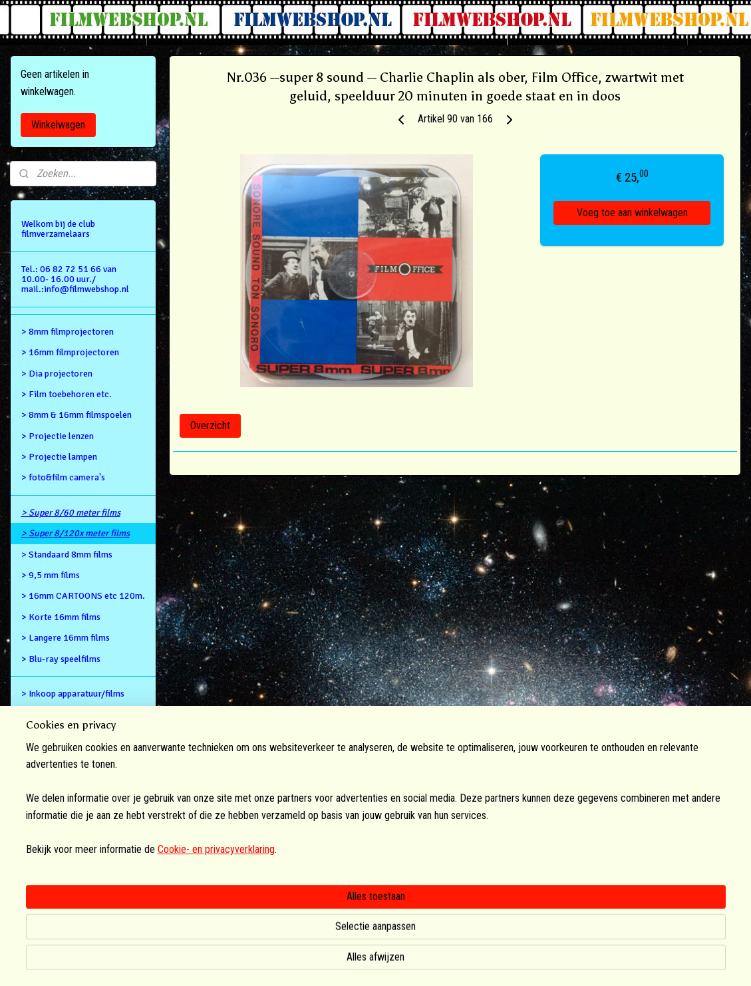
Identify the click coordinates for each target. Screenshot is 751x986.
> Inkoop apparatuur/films (72, 693)
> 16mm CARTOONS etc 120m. (83, 595)
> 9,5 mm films (50, 575)
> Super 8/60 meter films (70, 512)
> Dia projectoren (56, 373)
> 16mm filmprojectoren (70, 352)
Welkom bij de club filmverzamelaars (58, 229)
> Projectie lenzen (57, 436)
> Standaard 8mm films (66, 554)
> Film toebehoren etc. (66, 394)
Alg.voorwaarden (55, 735)
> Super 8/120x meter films (75, 533)
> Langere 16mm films (65, 637)
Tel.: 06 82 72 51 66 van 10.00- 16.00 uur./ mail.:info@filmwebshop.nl (75, 279)
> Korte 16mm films (60, 617)
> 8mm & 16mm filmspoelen (76, 414)
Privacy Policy (50, 756)
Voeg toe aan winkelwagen (632, 212)
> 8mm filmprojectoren (67, 331)
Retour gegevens (54, 714)
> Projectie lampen (59, 456)
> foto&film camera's (63, 477)
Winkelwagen (58, 124)
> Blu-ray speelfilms (60, 659)
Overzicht (210, 425)
